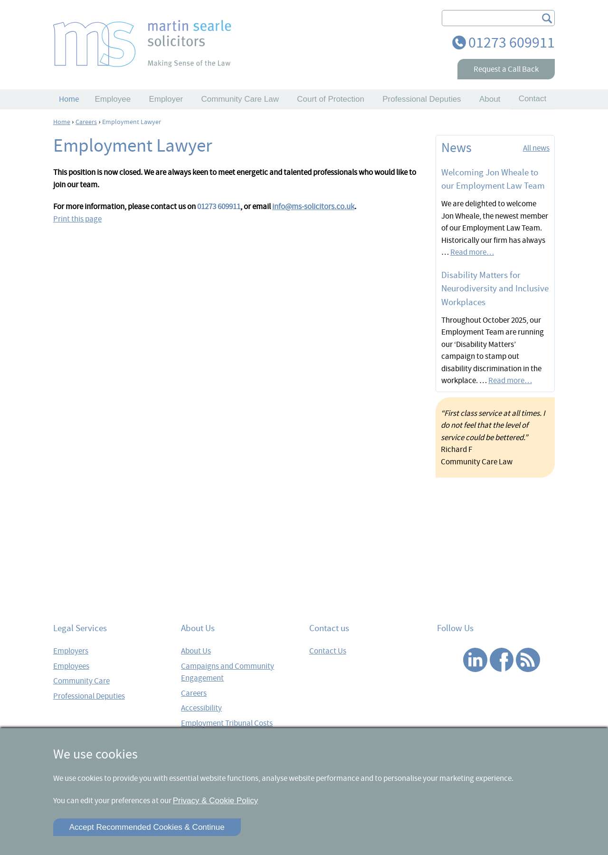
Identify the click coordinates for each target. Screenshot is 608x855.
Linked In (475, 660)
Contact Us (327, 651)
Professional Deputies (89, 696)
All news (536, 148)
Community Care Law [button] (239, 99)
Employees (71, 666)
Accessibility (201, 708)
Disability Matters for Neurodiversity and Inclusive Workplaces (495, 288)
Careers (194, 693)
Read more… (472, 252)
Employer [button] (166, 99)
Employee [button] (113, 99)
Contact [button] (533, 98)
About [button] (489, 99)
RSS (528, 660)
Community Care (81, 681)
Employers (70, 651)
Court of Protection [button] (330, 99)
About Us (196, 651)
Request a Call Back (506, 69)
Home (69, 99)
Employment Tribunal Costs (227, 723)
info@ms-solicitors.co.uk (313, 206)
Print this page (77, 219)
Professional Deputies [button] (421, 99)
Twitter (449, 660)
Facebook (502, 660)
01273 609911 (511, 42)
